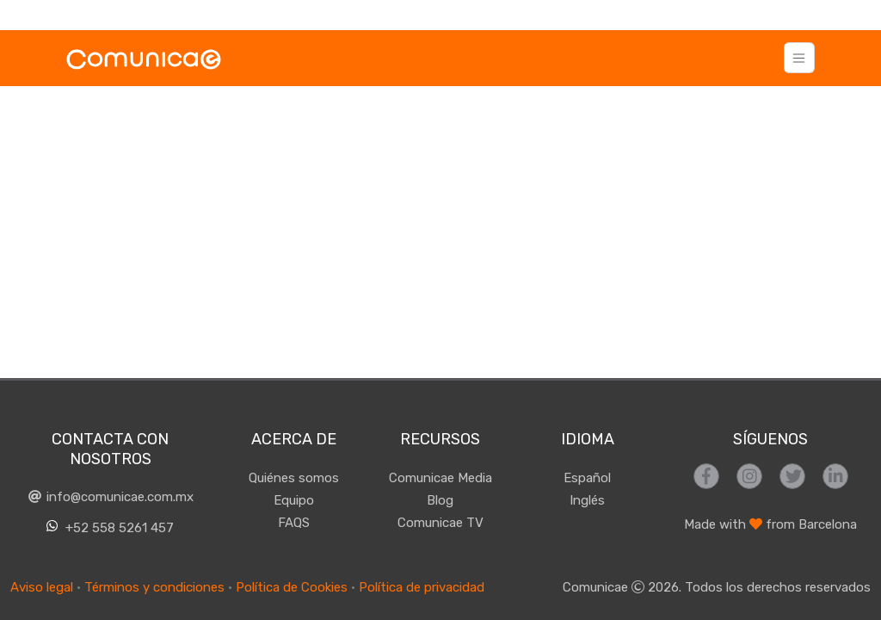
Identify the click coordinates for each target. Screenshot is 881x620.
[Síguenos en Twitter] (792, 476)
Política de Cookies (292, 587)
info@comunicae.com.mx (110, 497)
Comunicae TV (440, 522)
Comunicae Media (440, 478)
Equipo (294, 500)
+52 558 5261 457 (110, 527)
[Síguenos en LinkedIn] (835, 476)
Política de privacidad (421, 587)
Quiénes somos (294, 478)
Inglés (587, 500)
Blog (440, 500)
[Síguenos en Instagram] (749, 476)
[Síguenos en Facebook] (706, 476)
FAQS (294, 522)
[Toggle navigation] (799, 57)
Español (587, 478)
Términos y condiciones (154, 587)
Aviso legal (41, 587)
